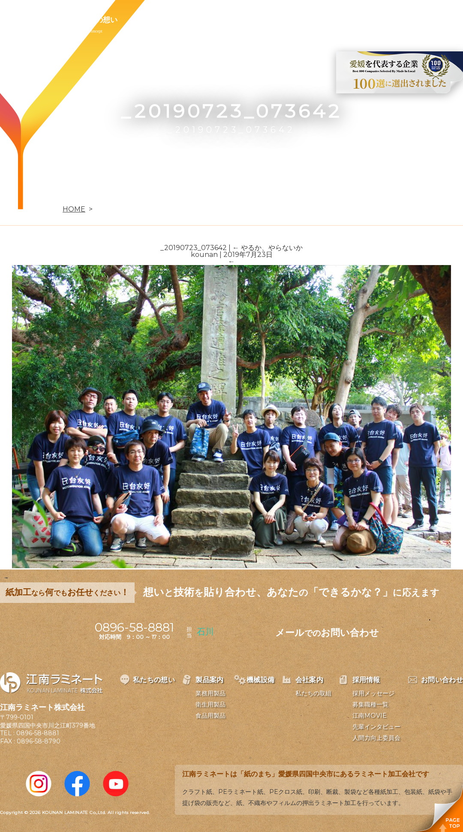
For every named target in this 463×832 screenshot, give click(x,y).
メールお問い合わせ (327, 632)
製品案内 (152, 19)
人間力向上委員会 (376, 738)
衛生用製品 (210, 704)
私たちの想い (95, 19)
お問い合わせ (359, 19)
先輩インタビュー (376, 727)
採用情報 (301, 19)
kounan (204, 254)
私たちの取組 (313, 693)
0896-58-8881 (37, 733)
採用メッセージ (373, 693)
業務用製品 (210, 693)
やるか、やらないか (267, 248)
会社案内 (252, 19)
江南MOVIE (369, 715)
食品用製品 (210, 715)
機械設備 (202, 19)
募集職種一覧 (370, 704)
